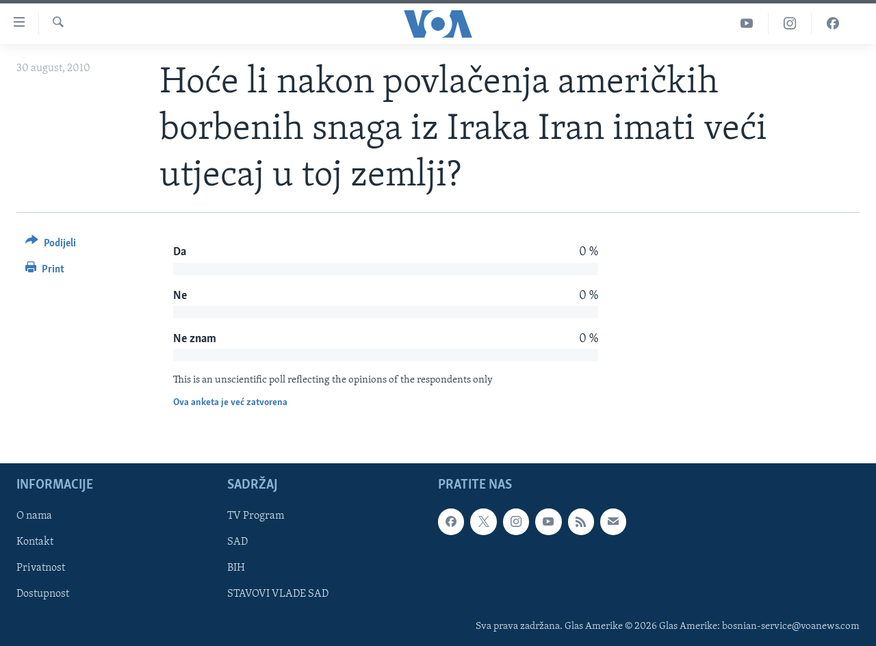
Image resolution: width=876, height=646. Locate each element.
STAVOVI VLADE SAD (277, 594)
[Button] (50, 245)
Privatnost (40, 568)
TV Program (255, 516)
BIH (236, 568)
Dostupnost (42, 594)
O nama (34, 516)
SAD (237, 542)
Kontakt (34, 542)
